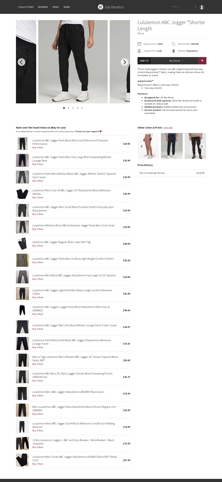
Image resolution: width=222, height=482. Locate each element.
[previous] (21, 62)
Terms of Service (63, 477)
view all (168, 122)
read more (171, 112)
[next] (124, 62)
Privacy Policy (46, 477)
